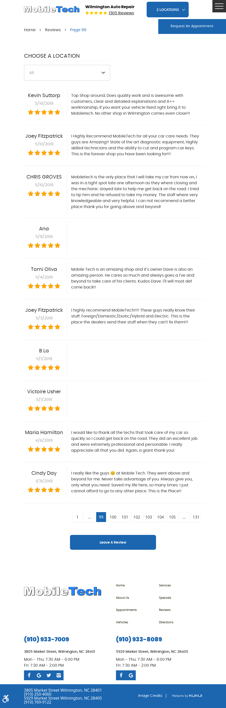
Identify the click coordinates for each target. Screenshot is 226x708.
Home (30, 30)
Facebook (29, 675)
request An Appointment (192, 26)
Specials (165, 597)
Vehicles (122, 622)
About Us (122, 597)
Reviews (53, 30)
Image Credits (150, 696)
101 (124, 517)
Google (39, 675)
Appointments (126, 609)
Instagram (59, 675)
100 (113, 517)
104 (160, 517)
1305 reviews (121, 13)
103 (148, 517)
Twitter (49, 675)
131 (196, 517)
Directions (166, 622)
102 (136, 517)
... (89, 517)
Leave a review (113, 542)
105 (172, 517)
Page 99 (78, 30)
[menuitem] (137, 585)
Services (165, 585)
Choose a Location (52, 56)
